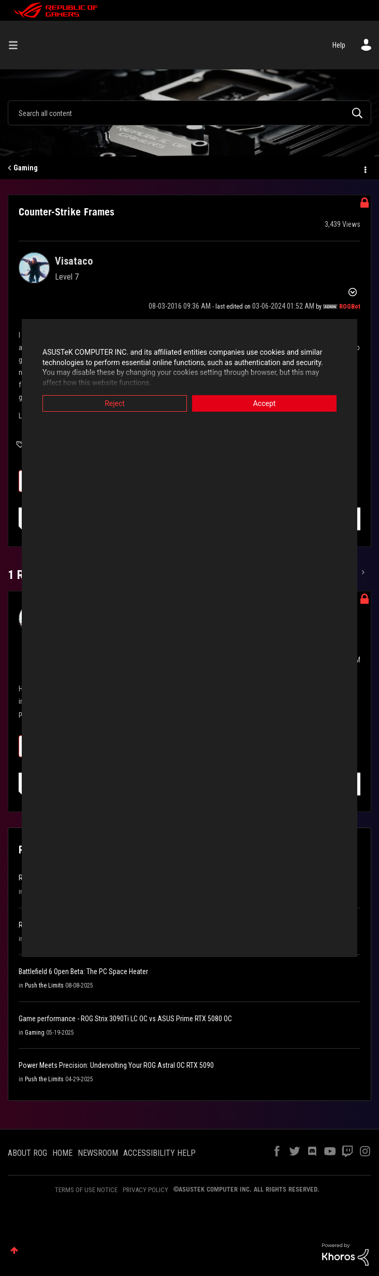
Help (338, 45)
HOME (62, 1153)
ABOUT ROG (27, 1153)
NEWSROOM (98, 1153)
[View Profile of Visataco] (74, 261)
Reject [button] (115, 403)
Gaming (25, 168)
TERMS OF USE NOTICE (86, 1190)
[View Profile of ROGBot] (349, 306)
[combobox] (189, 112)
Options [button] (364, 168)
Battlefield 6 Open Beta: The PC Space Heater (83, 971)
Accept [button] (264, 403)
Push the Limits (44, 985)
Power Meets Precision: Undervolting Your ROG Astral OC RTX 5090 (116, 1065)
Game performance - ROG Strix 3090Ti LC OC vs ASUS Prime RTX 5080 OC (125, 1018)
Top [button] (14, 1250)
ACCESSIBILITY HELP (159, 1153)
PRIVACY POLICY (145, 1190)
